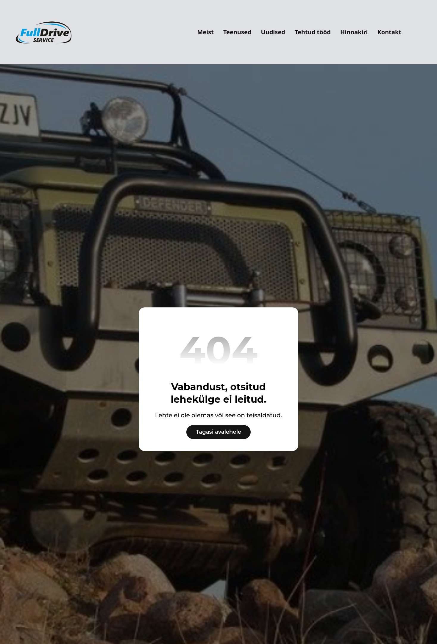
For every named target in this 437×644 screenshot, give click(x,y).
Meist (205, 32)
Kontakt (389, 32)
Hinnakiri (354, 32)
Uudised (273, 32)
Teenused (237, 32)
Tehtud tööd (313, 32)
